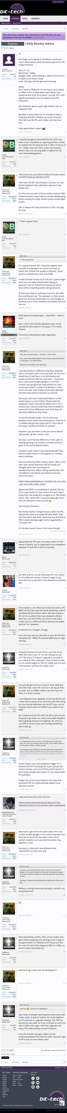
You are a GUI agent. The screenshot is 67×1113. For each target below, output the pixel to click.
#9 (65, 588)
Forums (15, 19)
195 (15, 76)
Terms (4, 1087)
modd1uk (5, 667)
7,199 (14, 597)
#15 (64, 854)
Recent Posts (17, 23)
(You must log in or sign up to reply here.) (53, 1050)
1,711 (14, 564)
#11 (64, 669)
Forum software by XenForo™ (17, 1110)
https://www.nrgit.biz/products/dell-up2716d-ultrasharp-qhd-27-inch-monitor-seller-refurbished (42, 804)
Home (5, 19)
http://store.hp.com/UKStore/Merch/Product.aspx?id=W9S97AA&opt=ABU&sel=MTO (42, 175)
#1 (65, 132)
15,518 (14, 198)
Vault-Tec (5, 190)
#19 (64, 983)
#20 (64, 1043)
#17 (64, 915)
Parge (4, 331)
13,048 (14, 340)
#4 (65, 234)
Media (25, 19)
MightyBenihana (8, 812)
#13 (64, 789)
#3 (65, 214)
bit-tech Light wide (6, 1068)
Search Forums (5, 23)
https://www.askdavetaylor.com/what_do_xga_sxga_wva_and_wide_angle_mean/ (42, 482)
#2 (65, 157)
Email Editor (4, 1084)
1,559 (14, 821)
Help (64, 1068)
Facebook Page (5, 1092)
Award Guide (4, 1080)
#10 (64, 644)
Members (35, 19)
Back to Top (4, 1095)
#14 (64, 810)
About (4, 1077)
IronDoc (5, 69)
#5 (65, 308)
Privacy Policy (62, 1110)
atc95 (4, 155)
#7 (65, 534)
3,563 (14, 674)
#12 (64, 730)
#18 (64, 952)
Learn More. (38, 37)
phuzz (4, 557)
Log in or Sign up (58, 2)
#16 (64, 895)
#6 (65, 338)
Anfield (4, 590)
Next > (12, 48)
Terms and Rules (52, 1110)
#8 (65, 555)
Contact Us (58, 1068)
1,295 (14, 164)
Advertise (5, 1089)
